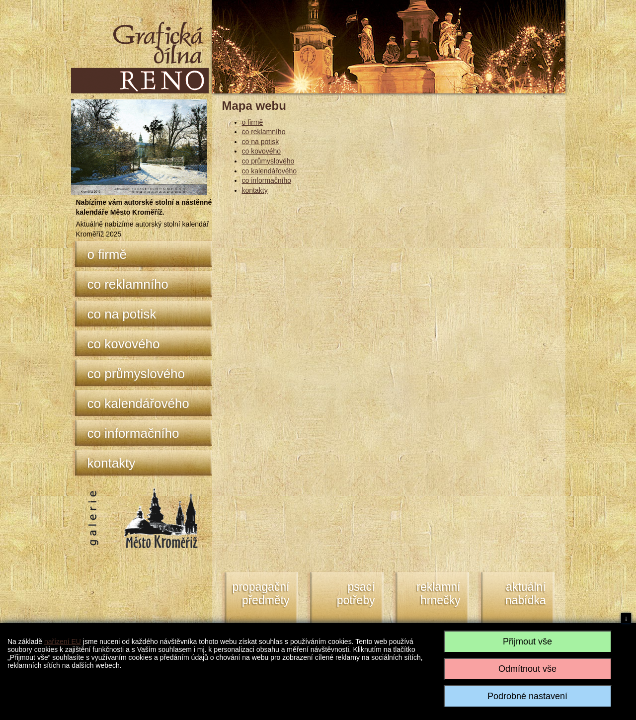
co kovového (123, 343)
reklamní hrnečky (438, 593)
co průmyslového (136, 373)
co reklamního (127, 284)
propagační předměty (260, 593)
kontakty (111, 463)
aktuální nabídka (525, 593)
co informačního (133, 433)
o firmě (107, 254)
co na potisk (122, 314)
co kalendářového (138, 403)
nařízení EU (62, 641)
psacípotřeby (356, 593)
